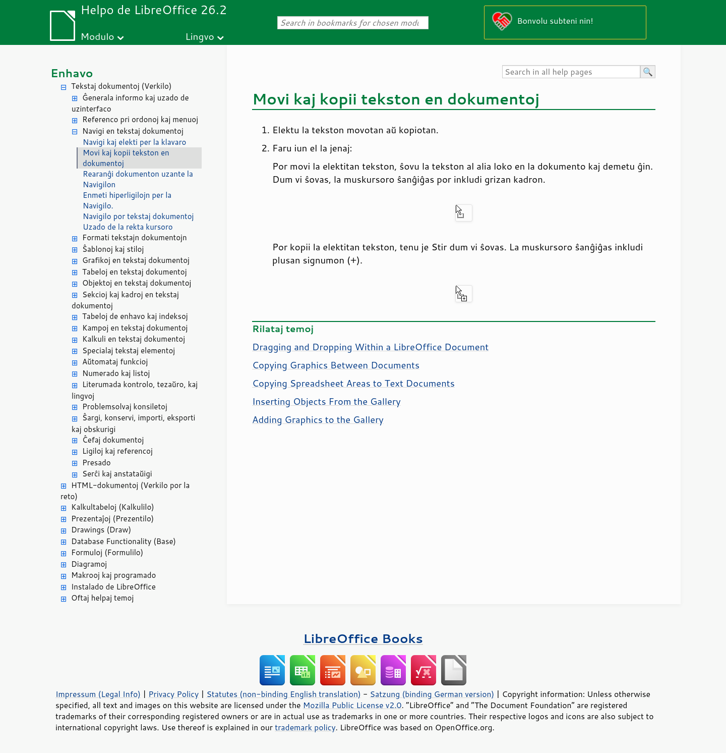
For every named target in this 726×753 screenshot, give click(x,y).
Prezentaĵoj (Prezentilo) (112, 518)
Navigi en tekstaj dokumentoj (133, 131)
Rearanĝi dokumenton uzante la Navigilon (138, 179)
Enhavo (71, 73)
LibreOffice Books (363, 638)
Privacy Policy (173, 694)
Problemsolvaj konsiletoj (124, 406)
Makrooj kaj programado (113, 575)
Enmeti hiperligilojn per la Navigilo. (127, 200)
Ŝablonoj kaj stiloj (113, 249)
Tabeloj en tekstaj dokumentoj (134, 271)
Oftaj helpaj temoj (102, 598)
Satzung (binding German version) (432, 694)
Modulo (97, 36)
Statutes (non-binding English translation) (283, 694)
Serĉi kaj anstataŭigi (117, 473)
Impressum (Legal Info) (98, 694)
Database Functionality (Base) (123, 541)
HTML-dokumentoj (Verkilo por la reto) (125, 491)
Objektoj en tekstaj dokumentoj (136, 283)
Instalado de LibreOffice (113, 586)
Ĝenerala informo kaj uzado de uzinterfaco (130, 103)
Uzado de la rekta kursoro (128, 227)
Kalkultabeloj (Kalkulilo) (112, 507)
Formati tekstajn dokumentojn (134, 237)
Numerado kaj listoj (116, 373)
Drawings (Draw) (101, 529)
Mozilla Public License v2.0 (352, 705)
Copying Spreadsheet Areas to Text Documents (353, 383)
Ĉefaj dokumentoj (113, 440)
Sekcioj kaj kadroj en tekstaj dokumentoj (125, 300)
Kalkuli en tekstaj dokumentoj (133, 339)
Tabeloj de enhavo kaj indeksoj (135, 316)
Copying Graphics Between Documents (335, 364)
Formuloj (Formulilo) (107, 552)
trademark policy (305, 727)
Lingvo (199, 36)
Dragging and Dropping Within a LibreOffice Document (370, 346)
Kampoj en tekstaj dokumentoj (135, 327)
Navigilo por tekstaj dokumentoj (138, 216)
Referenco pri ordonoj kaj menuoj (140, 119)
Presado (96, 462)
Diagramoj (89, 564)
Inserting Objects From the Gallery (326, 401)
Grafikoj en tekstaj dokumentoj (136, 260)
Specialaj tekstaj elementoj (128, 350)
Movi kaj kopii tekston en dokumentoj (126, 158)
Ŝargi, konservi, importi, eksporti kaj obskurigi (133, 423)
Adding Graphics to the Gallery (318, 419)
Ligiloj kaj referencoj (117, 451)
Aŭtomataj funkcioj (115, 361)
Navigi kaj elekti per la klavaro (134, 142)
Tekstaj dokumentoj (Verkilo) (121, 86)
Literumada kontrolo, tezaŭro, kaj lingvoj (135, 390)
